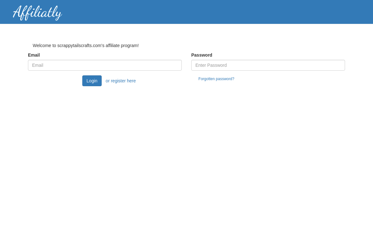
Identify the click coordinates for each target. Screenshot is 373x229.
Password (201, 55)
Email (34, 55)
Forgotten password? (216, 79)
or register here (121, 80)
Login (91, 80)
